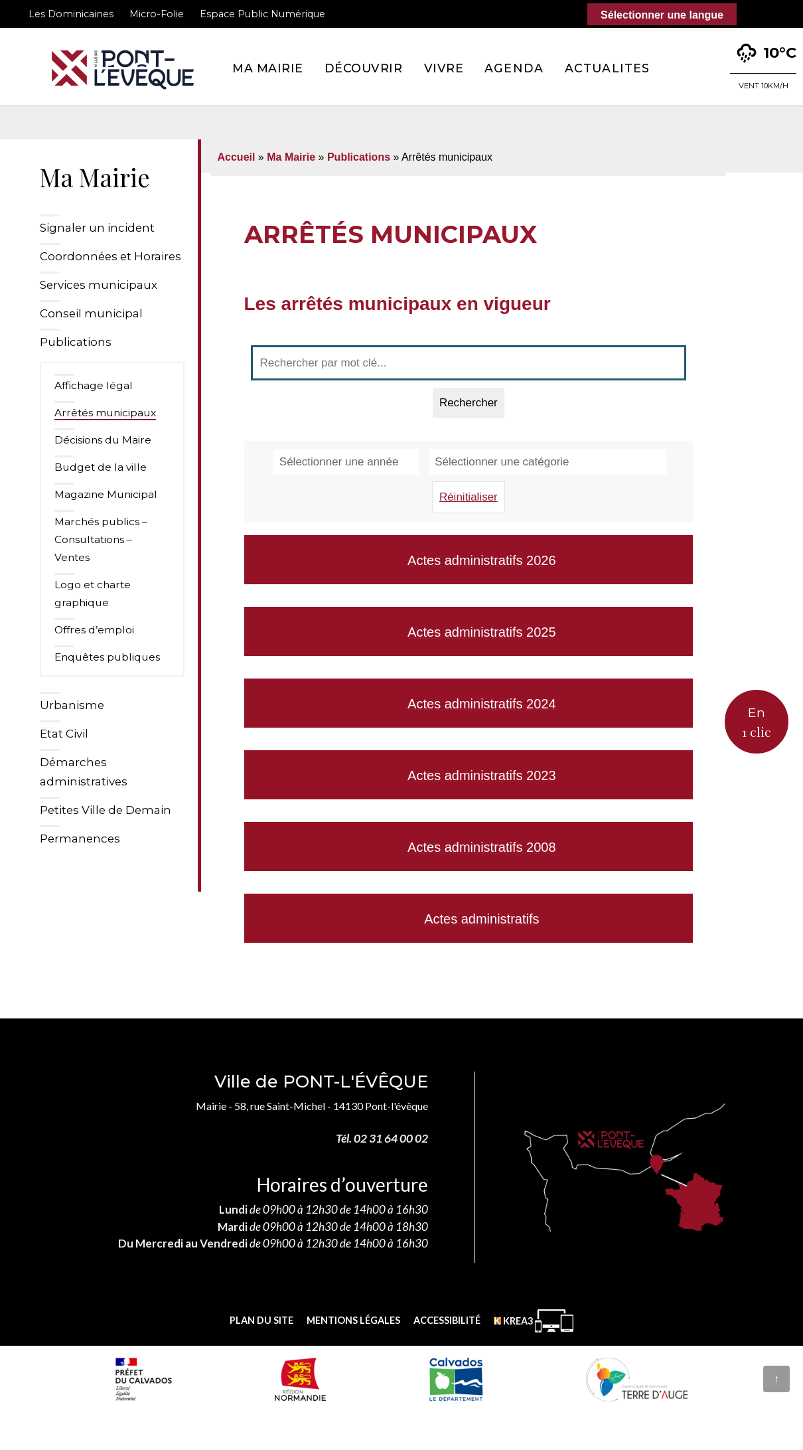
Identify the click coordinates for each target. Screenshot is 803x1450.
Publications (75, 342)
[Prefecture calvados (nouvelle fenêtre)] (143, 1379)
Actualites (607, 68)
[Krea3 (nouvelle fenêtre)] (533, 1320)
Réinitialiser (468, 497)
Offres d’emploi (94, 629)
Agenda (514, 68)
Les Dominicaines (71, 14)
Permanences (80, 838)
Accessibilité (446, 1320)
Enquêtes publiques (107, 657)
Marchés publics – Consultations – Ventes (100, 539)
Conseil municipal (91, 313)
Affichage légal (93, 385)
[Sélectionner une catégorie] (547, 462)
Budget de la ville (100, 467)
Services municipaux (98, 284)
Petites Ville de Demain (105, 810)
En (756, 723)
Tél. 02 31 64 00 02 (382, 1138)
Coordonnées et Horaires (110, 256)
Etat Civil (64, 733)
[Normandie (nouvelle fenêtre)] (300, 1379)
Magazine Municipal (105, 494)
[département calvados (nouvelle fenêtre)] (455, 1379)
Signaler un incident (97, 227)
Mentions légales (353, 1320)
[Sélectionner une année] (346, 462)
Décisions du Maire (102, 440)
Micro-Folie (156, 14)
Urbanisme (72, 705)
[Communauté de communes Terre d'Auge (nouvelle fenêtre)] (637, 1379)
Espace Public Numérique (262, 14)
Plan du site (261, 1320)
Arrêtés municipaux (105, 412)
